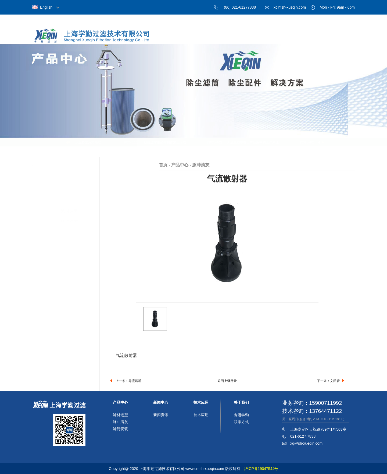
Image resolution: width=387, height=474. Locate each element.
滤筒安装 (69, 210)
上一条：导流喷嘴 (128, 381)
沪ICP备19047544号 (261, 468)
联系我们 (340, 37)
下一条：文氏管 (328, 381)
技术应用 (310, 37)
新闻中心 (280, 37)
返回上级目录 (227, 381)
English (46, 7)
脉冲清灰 (69, 200)
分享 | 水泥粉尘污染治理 (84, 142)
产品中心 (251, 37)
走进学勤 (241, 415)
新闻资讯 (160, 415)
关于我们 (221, 37)
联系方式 (241, 422)
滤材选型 (69, 189)
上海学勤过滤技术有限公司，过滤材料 (96, 38)
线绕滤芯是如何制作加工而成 (166, 142)
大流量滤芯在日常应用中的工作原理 (254, 142)
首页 (192, 37)
